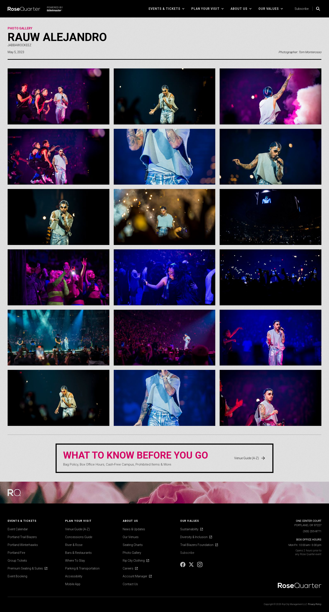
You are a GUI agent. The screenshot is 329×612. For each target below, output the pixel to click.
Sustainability (189, 529)
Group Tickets (17, 560)
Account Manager (135, 576)
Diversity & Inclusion (194, 537)
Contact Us (130, 584)
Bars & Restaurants (78, 552)
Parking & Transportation (82, 568)
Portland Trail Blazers (22, 537)
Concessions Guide (78, 537)
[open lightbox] (58, 96)
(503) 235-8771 (312, 531)
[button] (166, 8)
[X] (192, 566)
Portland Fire (16, 552)
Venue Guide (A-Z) (77, 529)
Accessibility (73, 576)
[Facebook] (183, 566)
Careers (128, 568)
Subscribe (302, 9)
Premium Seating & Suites (25, 568)
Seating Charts (133, 545)
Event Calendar (18, 529)
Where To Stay (75, 560)
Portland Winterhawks (23, 545)
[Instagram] (199, 566)
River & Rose (73, 545)
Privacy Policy (314, 604)
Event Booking (17, 576)
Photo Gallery (20, 28)
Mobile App (72, 584)
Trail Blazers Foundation (197, 545)
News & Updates (134, 529)
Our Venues (131, 537)
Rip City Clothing (134, 560)
